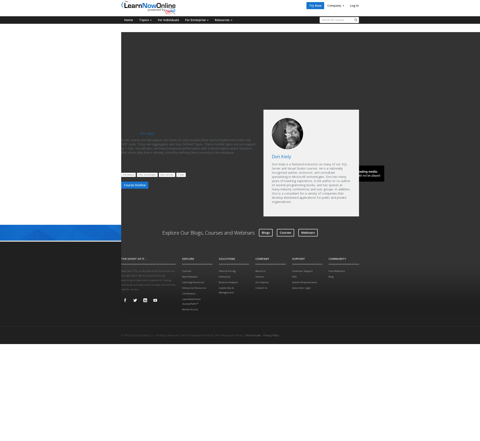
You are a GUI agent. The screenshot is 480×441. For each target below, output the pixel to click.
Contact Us (261, 287)
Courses (285, 233)
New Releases (190, 276)
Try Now (315, 6)
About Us (260, 271)
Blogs (266, 233)
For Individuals (168, 20)
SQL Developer (147, 174)
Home (128, 20)
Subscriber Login (301, 287)
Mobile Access (190, 309)
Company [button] (335, 6)
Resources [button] (223, 20)
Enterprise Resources (194, 287)
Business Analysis (228, 282)
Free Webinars (337, 271)
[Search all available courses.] (339, 20)
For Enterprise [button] (197, 20)
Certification (189, 293)
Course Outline (135, 185)
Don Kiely (147, 133)
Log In (354, 6)
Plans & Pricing (227, 271)
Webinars (308, 233)
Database (128, 174)
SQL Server (167, 174)
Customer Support (302, 271)
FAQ (294, 276)
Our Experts (262, 282)
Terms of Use (253, 335)
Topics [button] (145, 20)
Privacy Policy (271, 335)
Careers (259, 276)
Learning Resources (193, 282)
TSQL (181, 174)
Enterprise (225, 276)
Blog (331, 276)
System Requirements (304, 282)
